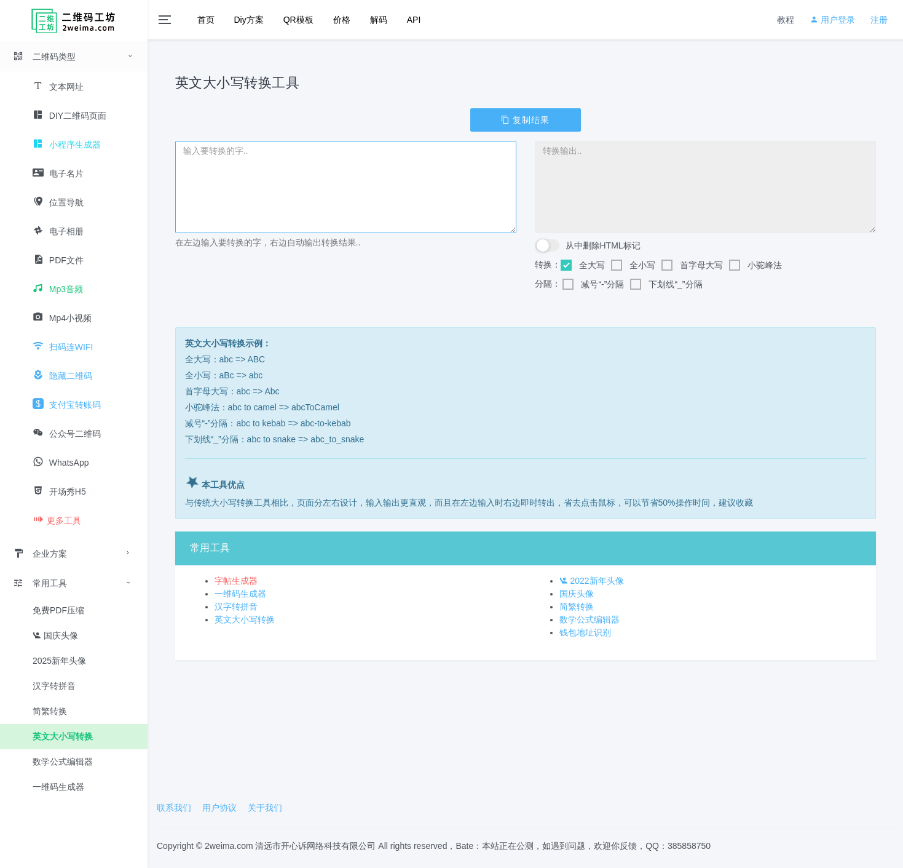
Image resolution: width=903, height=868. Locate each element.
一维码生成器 (58, 787)
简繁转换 (50, 711)
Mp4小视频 (62, 318)
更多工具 (57, 520)
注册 (879, 20)
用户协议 (219, 808)
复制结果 (525, 120)
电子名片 (58, 173)
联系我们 (174, 808)
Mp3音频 (58, 289)
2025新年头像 (59, 661)
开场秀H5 (59, 491)
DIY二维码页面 (69, 116)
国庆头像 (55, 635)
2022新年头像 (591, 581)
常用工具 (40, 583)
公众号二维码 (67, 434)
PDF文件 (58, 260)
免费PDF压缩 (58, 610)
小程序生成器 (67, 144)
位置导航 (58, 202)
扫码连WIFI (63, 347)
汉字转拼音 (54, 686)
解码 (378, 20)
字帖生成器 (236, 581)
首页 (206, 20)
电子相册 (58, 231)
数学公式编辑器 (63, 761)
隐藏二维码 (62, 376)
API (414, 20)
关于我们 (265, 808)
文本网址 (58, 87)
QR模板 (298, 20)
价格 (341, 20)
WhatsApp (61, 463)
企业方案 (40, 554)
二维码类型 (44, 57)
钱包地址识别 (585, 632)
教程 (785, 20)
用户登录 (832, 20)
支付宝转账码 (67, 405)
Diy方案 (249, 20)
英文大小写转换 (63, 736)
